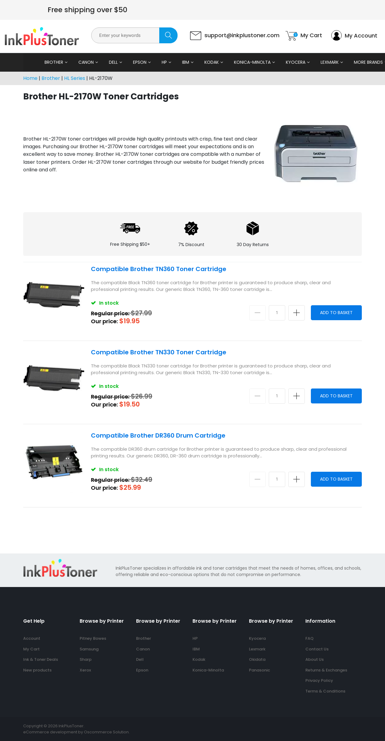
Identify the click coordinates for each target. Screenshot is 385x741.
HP (148, 62)
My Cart (31, 649)
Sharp (86, 659)
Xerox (85, 670)
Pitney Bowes (93, 638)
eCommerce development (50, 732)
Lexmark (314, 62)
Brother (38, 62)
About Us (314, 659)
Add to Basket (336, 313)
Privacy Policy (319, 680)
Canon (70, 62)
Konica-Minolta (236, 62)
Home (30, 78)
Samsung (89, 649)
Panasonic (259, 670)
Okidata (257, 659)
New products (37, 670)
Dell (97, 62)
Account (31, 638)
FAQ (309, 638)
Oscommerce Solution (106, 732)
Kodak (196, 62)
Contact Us (317, 649)
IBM (169, 62)
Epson (124, 62)
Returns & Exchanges (326, 670)
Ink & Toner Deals (40, 659)
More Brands (352, 62)
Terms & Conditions (325, 691)
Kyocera (280, 62)
